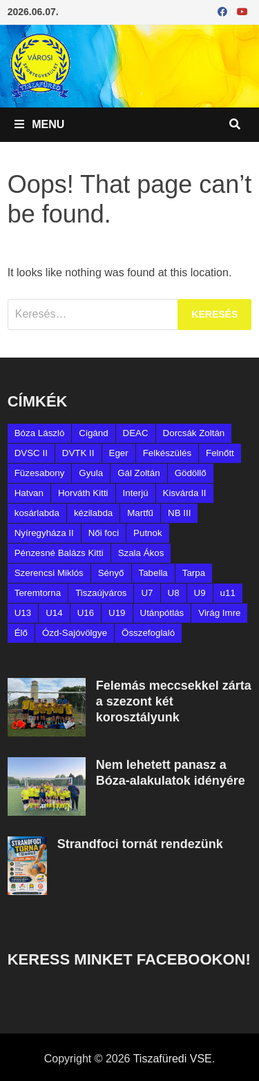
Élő (21, 633)
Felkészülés (167, 453)
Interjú (135, 493)
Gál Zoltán (138, 473)
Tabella (153, 573)
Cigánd (93, 433)
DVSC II (31, 453)
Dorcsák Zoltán (194, 433)
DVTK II (78, 453)
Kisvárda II (185, 493)
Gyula (91, 473)
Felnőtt (220, 453)
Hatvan (29, 493)
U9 (200, 593)
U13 (23, 613)
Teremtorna (38, 593)
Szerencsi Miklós (49, 573)
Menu (40, 124)
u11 (228, 593)
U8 (174, 593)
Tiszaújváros (100, 593)
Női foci (103, 533)
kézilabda (93, 513)
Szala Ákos (141, 553)
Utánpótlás (162, 613)
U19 (116, 613)
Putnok (147, 533)
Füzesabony (40, 473)
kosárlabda (37, 513)
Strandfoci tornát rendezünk (140, 844)
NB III (179, 513)
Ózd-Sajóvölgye (74, 633)
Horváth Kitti (83, 493)
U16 (85, 613)
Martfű (140, 513)
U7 (147, 593)
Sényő (111, 573)
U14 (54, 613)
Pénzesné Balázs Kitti (59, 553)
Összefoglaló (148, 633)
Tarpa (193, 573)
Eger (118, 453)
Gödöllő (191, 473)
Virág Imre (219, 613)
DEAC (135, 433)
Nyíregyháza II (44, 533)
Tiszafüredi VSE (172, 1058)
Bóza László (40, 433)
